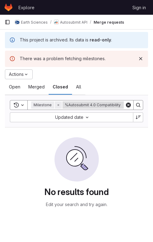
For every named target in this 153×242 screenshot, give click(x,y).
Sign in (139, 7)
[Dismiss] (140, 58)
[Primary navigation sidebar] (7, 22)
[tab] (14, 87)
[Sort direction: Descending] (138, 117)
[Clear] (128, 105)
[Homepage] (8, 7)
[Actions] (19, 74)
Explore (26, 7)
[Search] (138, 105)
